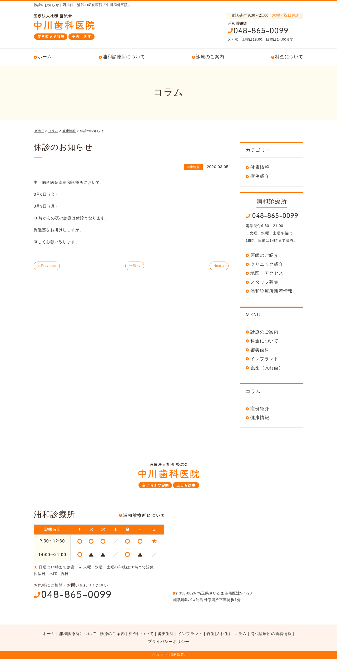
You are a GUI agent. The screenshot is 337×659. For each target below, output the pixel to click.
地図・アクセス (266, 273)
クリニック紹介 (266, 264)
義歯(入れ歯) (218, 633)
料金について (289, 56)
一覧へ (134, 266)
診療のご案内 (210, 56)
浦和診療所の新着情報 (271, 633)
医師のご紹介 (264, 255)
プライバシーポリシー (168, 641)
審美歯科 (259, 349)
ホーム (45, 56)
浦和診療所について (124, 56)
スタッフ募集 (264, 282)
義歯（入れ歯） (266, 367)
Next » (219, 266)
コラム (240, 633)
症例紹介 (259, 176)
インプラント (264, 358)
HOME (39, 131)
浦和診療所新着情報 (271, 291)
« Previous (47, 266)
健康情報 (259, 167)
